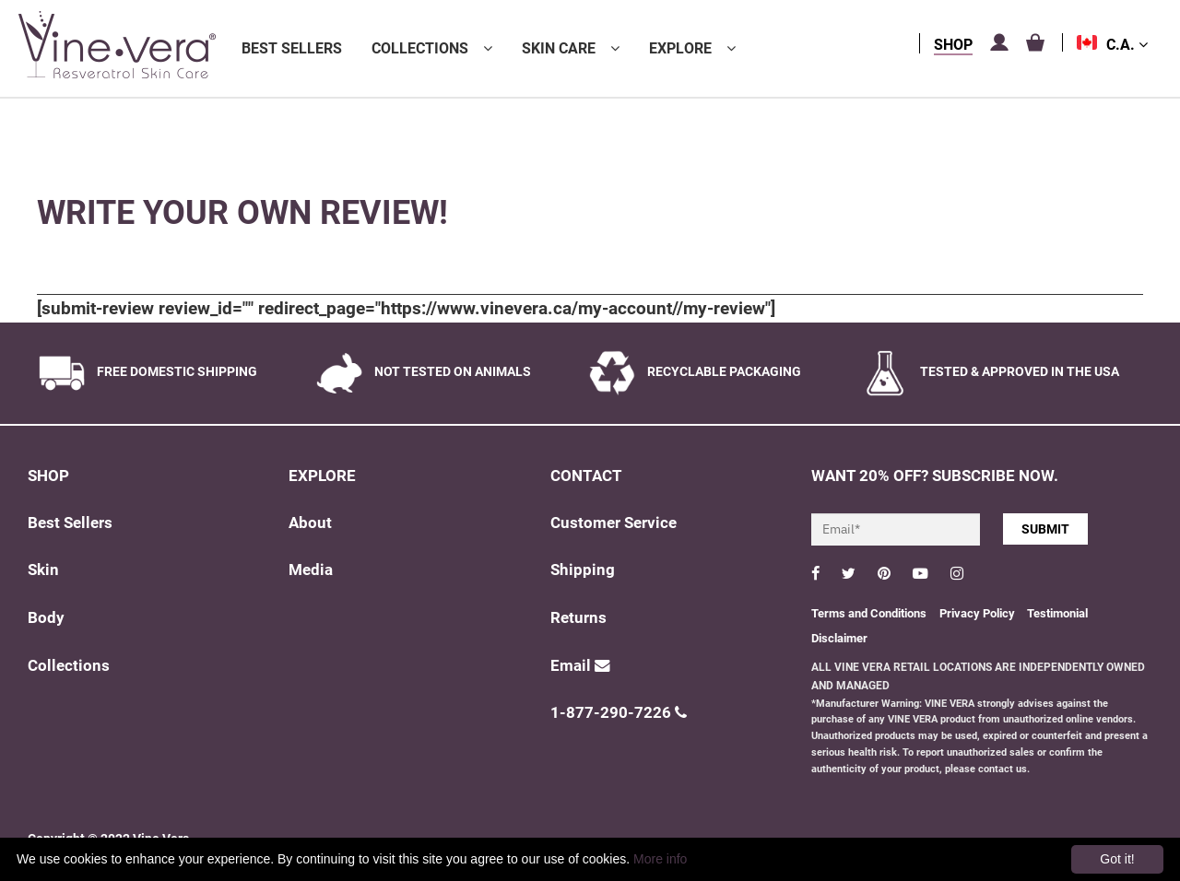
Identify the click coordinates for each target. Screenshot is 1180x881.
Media (311, 570)
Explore (680, 48)
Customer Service (613, 523)
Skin (43, 570)
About (310, 523)
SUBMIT (1045, 529)
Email (580, 666)
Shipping (582, 570)
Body (46, 618)
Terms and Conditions (868, 613)
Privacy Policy (978, 613)
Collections (420, 48)
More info (660, 859)
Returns (578, 618)
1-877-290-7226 (618, 713)
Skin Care (559, 48)
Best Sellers (292, 48)
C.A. (1127, 44)
